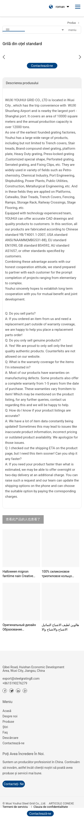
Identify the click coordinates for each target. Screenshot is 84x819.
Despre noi (9, 716)
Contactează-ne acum (42, 66)
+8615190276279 (14, 683)
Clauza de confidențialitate (51, 806)
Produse (8, 721)
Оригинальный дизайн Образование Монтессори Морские (19, 627)
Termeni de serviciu (15, 806)
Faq (5, 732)
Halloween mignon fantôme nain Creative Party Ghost (17, 574)
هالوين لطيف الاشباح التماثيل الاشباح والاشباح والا (60, 627)
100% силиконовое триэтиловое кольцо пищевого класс (57, 574)
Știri (5, 727)
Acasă (6, 711)
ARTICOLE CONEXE (61, 803)
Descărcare (10, 738)
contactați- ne (14, 784)
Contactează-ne (13, 743)
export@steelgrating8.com (20, 678)
